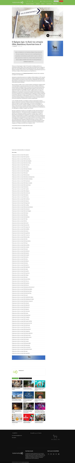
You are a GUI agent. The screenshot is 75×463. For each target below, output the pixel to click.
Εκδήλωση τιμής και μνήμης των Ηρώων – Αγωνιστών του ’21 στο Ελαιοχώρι (16, 411)
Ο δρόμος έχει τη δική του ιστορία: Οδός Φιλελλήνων (20, 251)
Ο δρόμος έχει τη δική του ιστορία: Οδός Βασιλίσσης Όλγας (21, 293)
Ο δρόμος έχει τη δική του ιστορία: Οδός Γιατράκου (20, 341)
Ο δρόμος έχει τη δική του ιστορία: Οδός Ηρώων (20, 249)
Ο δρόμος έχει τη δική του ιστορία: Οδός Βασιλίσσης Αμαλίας (22, 289)
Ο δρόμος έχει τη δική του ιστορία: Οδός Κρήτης (20, 263)
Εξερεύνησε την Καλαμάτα (30, 3)
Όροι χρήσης (14, 437)
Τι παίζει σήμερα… (49, 3)
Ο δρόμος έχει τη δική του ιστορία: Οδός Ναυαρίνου (20, 253)
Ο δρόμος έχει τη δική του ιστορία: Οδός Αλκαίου (20, 313)
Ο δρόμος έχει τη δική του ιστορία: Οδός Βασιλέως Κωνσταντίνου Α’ (23, 287)
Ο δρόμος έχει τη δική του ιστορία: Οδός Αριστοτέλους (21, 279)
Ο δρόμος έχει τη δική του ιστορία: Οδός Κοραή (20, 277)
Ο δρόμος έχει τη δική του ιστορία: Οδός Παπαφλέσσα (21, 331)
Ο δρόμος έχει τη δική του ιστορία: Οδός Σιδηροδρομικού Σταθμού (23, 299)
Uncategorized (36, 398)
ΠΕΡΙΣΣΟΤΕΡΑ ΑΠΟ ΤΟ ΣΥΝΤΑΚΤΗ (25, 378)
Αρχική (13, 6)
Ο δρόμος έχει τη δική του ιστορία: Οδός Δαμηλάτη (20, 154)
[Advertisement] (55, 73)
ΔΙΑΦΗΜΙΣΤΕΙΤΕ (56, 1)
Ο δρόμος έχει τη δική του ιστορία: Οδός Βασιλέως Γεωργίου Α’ (22, 301)
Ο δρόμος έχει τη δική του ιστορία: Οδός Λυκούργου (20, 247)
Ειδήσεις (20, 6)
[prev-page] (12, 424)
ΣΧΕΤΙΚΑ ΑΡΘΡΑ (15, 378)
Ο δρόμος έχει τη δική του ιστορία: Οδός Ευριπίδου (20, 271)
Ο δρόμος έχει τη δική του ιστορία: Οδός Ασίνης (20, 259)
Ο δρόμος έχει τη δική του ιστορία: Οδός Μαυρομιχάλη (21, 345)
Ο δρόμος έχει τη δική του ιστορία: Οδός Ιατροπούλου (21, 353)
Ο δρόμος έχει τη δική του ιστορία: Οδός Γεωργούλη (20, 319)
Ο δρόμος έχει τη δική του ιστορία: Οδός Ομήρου (20, 269)
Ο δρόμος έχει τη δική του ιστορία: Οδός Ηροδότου (20, 265)
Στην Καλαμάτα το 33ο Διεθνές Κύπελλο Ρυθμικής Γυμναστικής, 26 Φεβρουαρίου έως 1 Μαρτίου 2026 (40, 411)
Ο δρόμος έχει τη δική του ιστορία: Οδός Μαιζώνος (20, 285)
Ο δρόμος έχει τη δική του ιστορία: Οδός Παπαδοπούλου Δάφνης (22, 297)
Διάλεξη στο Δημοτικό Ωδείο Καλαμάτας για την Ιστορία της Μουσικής (39, 400)
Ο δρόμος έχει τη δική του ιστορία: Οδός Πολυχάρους (21, 317)
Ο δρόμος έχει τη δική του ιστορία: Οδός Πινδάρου (20, 275)
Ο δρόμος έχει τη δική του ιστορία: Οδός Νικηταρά (20, 339)
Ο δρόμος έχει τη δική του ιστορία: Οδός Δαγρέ (20, 351)
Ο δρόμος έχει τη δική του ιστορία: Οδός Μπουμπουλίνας (21, 329)
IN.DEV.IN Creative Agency (25, 462)
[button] (62, 3)
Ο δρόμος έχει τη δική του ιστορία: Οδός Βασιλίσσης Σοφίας (22, 291)
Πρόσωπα (43, 3)
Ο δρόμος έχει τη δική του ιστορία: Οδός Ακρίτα (20, 295)
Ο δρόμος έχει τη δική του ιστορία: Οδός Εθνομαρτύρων (21, 315)
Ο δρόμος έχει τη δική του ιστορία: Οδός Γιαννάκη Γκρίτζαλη (22, 321)
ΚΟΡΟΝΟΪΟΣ (61, 1)
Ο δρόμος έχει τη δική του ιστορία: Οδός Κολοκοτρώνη (21, 327)
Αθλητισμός (13, 398)
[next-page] (14, 424)
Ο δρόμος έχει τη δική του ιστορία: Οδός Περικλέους (20, 156)
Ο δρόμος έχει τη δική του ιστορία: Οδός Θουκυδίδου (20, 245)
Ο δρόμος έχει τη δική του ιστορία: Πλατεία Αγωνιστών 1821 (22, 323)
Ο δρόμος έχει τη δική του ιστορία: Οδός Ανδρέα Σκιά (20, 305)
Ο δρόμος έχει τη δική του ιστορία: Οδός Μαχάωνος (20, 309)
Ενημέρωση (38, 3)
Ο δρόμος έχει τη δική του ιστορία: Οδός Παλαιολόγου (21, 311)
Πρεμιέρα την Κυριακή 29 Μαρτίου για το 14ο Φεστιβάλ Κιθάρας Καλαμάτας (28, 400)
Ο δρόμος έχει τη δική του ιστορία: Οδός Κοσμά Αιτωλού (21, 335)
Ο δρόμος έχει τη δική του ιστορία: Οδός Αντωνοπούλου (21, 347)
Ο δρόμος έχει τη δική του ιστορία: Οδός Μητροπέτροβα (21, 343)
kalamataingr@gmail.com (18, 435)
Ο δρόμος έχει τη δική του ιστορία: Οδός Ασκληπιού (20, 303)
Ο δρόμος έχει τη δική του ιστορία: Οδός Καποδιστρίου (21, 325)
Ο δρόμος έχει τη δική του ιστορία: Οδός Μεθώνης (20, 261)
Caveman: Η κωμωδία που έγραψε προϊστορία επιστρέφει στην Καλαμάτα (40, 389)
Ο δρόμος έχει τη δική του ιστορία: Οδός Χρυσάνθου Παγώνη (22, 349)
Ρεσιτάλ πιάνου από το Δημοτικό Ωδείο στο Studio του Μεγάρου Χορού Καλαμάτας (28, 411)
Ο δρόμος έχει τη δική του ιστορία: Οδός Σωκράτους (20, 283)
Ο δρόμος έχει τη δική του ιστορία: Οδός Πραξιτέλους (21, 267)
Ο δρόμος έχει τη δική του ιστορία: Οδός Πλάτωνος (20, 281)
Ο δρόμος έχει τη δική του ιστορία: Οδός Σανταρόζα (20, 255)
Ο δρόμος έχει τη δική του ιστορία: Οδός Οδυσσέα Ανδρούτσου (22, 333)
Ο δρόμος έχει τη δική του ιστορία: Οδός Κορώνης (20, 257)
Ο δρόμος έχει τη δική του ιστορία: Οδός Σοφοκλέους (21, 273)
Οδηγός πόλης (55, 3)
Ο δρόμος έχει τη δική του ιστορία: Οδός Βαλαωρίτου (20, 307)
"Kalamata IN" (15, 46)
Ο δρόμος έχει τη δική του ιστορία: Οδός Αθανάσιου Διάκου (21, 337)
